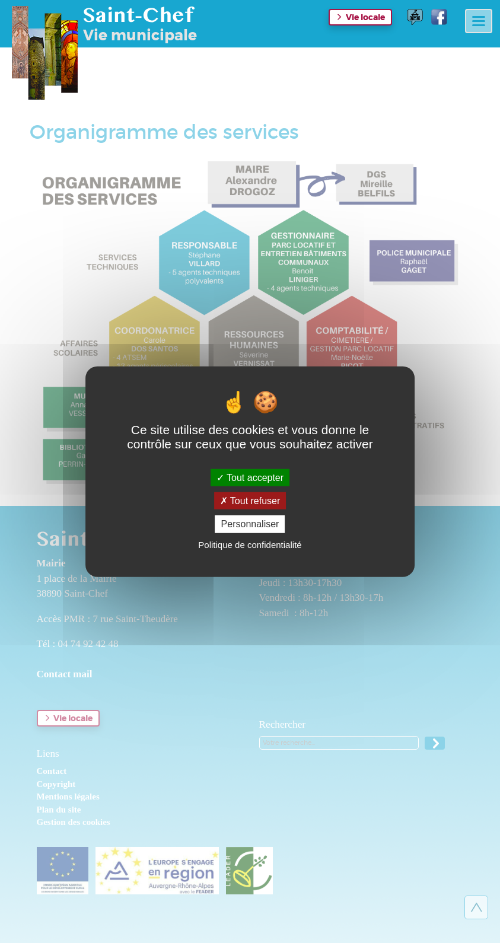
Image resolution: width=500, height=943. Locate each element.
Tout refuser (250, 501)
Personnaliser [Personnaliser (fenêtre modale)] (250, 524)
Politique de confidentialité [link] (249, 544)
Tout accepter (250, 478)
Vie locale (365, 17)
